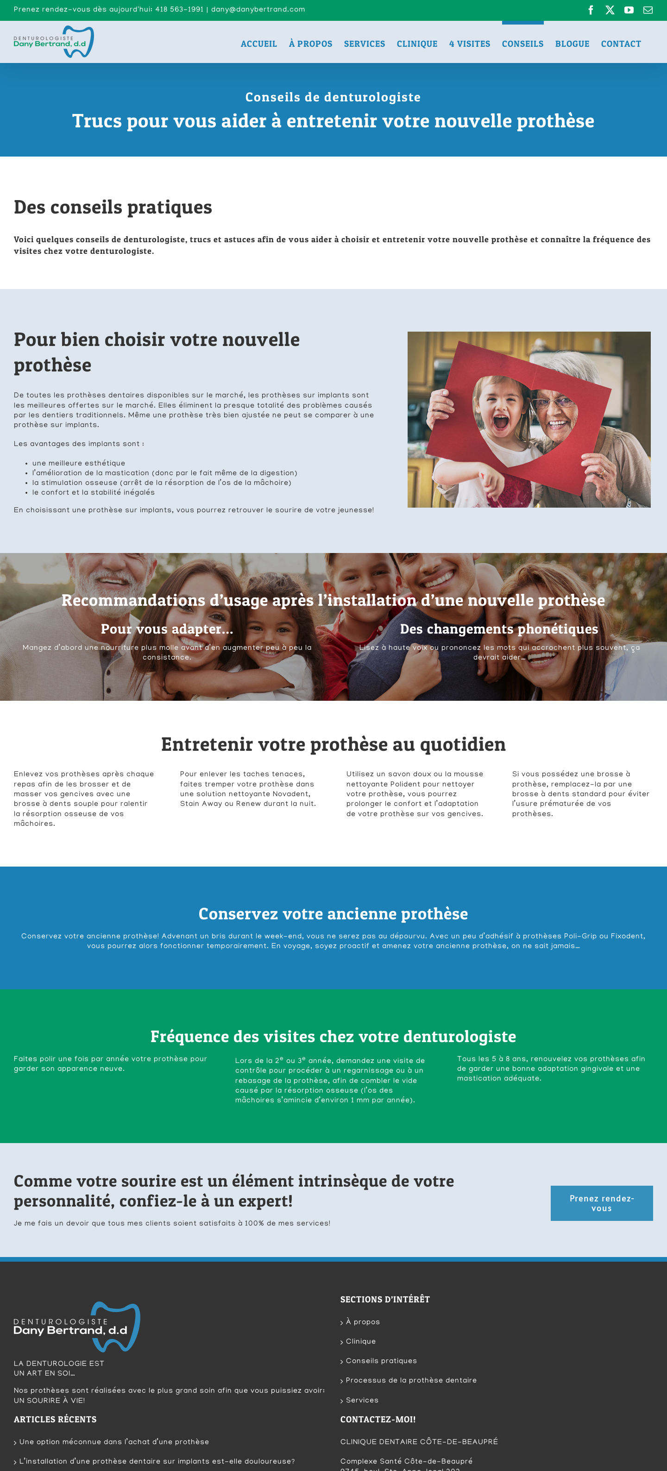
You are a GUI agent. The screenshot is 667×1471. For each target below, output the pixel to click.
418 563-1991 (411, 1409)
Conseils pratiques (381, 1268)
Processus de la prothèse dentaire (411, 1288)
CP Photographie (209, 1462)
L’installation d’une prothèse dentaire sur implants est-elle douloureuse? (157, 1369)
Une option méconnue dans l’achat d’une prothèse (114, 1349)
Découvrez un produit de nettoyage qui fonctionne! (115, 1389)
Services (362, 1308)
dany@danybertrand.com (258, 10)
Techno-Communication (106, 1462)
